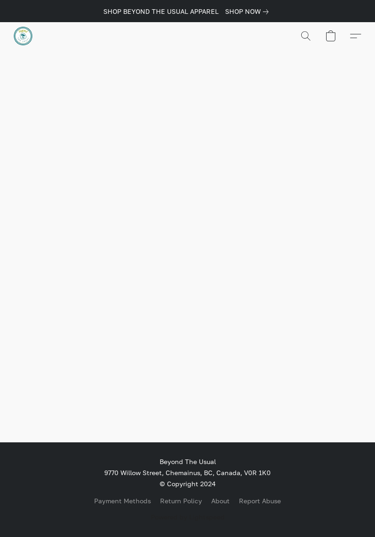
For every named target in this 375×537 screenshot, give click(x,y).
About (220, 501)
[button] (23, 36)
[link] (248, 11)
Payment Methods (122, 501)
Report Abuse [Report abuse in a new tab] (260, 501)
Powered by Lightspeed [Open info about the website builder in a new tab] (188, 517)
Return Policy (181, 501)
